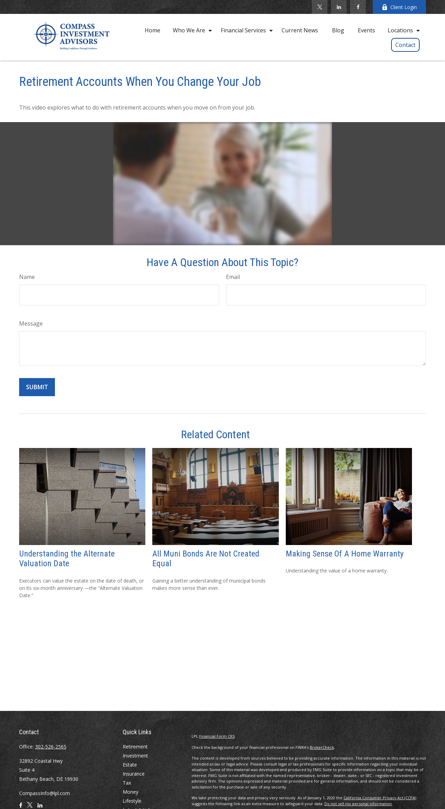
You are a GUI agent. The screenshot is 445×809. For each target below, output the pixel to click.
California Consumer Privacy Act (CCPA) (379, 797)
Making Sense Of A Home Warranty (345, 554)
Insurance (134, 773)
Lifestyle (132, 801)
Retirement (135, 746)
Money (130, 791)
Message (31, 323)
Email (233, 277)
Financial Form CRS (217, 736)
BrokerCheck (322, 747)
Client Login (399, 7)
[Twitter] (319, 7)
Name (27, 277)
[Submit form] (37, 387)
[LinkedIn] (339, 7)
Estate (130, 764)
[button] (152, 30)
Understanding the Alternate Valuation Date (67, 559)
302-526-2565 (50, 746)
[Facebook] (358, 7)
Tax (127, 782)
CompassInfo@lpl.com (44, 793)
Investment (135, 755)
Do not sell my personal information (358, 803)
